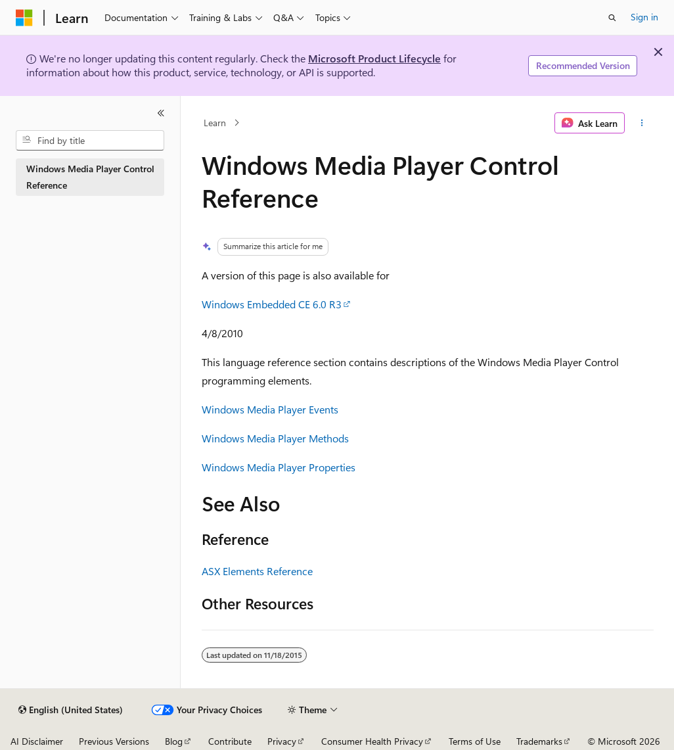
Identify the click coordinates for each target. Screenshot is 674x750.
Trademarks (539, 741)
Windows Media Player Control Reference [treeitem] (90, 176)
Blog (174, 741)
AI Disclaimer (37, 741)
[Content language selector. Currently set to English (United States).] (71, 709)
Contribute (230, 741)
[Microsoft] (24, 17)
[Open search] (612, 18)
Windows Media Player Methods (275, 438)
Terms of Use (475, 741)
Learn (215, 122)
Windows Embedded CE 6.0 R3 (272, 304)
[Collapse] (161, 113)
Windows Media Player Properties (278, 467)
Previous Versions (114, 741)
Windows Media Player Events (270, 409)
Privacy (281, 741)
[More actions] (641, 122)
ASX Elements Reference (257, 571)
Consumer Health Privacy (372, 741)
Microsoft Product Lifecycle (374, 58)
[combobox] (90, 140)
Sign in (644, 17)
